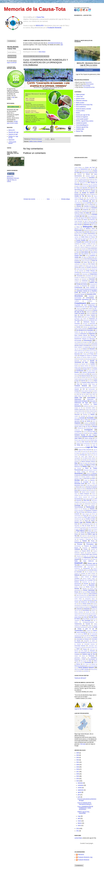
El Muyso (84, 353)
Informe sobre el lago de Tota (82, 426)
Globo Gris (78, 397)
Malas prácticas (92, 459)
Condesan (76, 280)
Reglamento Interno (86, 575)
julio (79, 794)
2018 (77, 769)
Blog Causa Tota (80, 232)
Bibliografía (87, 227)
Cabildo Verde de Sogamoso (80, 238)
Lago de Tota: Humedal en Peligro (83, 709)
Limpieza (89, 454)
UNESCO (93, 635)
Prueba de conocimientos (89, 556)
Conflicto (93, 280)
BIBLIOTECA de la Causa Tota (84, 104)
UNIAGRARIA (77, 637)
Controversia (92, 292)
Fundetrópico (87, 387)
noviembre (81, 785)
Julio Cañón (94, 441)
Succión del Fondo (90, 612)
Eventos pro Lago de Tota (83, 115)
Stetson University (78, 612)
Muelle (95, 485)
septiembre (81, 790)
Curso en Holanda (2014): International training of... (85, 803)
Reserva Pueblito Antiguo (89, 578)
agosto (80, 792)
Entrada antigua (65, 199)
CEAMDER (92, 255)
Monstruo (92, 480)
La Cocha (77, 445)
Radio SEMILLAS (88, 561)
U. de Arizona (77, 634)
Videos (95, 660)
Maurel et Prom (90, 465)
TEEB (85, 617)
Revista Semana (90, 586)
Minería (88, 473)
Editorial (85, 348)
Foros (95, 380)
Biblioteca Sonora (78, 228)
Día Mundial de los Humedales (84, 330)
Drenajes (85, 342)
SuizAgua (87, 613)
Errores (84, 360)
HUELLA (90, 416)
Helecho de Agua (80, 412)
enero (79, 825)
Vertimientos (91, 655)
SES (75, 603)
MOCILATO (40, 25)
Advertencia (82, 182)
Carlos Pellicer (79, 250)
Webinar (78, 664)
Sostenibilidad (85, 610)
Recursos (81, 570)
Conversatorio (77, 297)
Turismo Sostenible (81, 632)
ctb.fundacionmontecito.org (55, 43)
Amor (85, 197)
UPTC (78, 649)
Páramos (92, 508)
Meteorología (92, 471)
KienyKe (94, 443)
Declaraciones (86, 320)
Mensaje (79, 468)
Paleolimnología (90, 507)
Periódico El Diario (90, 518)
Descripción (88, 325)
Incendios (86, 423)
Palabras (93, 505)
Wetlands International (79, 666)
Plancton (90, 529)
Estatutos (95, 367)
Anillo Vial (76, 201)
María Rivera (92, 463)
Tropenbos (89, 627)
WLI (88, 666)
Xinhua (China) (94, 669)
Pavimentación (77, 515)
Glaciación (94, 392)
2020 (77, 764)
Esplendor (93, 365)
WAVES (95, 662)
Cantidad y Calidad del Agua (88, 243)
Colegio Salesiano (90, 270)
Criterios (78, 308)
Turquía (89, 632)
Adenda (90, 179)
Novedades (90, 498)
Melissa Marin (94, 466)
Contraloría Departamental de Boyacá (88, 289)
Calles (95, 238)
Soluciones (11, 139)
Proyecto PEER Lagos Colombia (89, 554)
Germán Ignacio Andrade (86, 390)
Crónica (84, 308)
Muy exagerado (83, 490)
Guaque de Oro (78, 407)
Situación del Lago (13, 132)
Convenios (91, 296)
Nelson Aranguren (84, 493)
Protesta (86, 549)
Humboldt (81, 418)
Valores (76, 652)
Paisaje (85, 505)
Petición (93, 520)
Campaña (78, 242)
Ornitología (77, 505)
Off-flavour (94, 502)
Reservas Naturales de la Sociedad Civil (84, 580)
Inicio (48, 199)
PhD (81, 524)
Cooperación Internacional (81, 299)
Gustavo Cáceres (78, 409)
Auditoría (93, 212)
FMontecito (33, 139)
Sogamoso (94, 607)
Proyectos (79, 556)
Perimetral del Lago (78, 518)
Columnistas (84, 274)
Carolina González (88, 250)
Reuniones (92, 585)
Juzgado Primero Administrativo (83, 443)
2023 (77, 757)
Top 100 (85, 618)
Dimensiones (77, 337)
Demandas (85, 323)
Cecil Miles (83, 257)
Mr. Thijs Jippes (89, 485)
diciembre (80, 783)
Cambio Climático (81, 240)
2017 (77, 771)
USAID (91, 649)
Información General (90, 424)
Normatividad (77, 498)
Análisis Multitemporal (90, 199)
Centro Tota (87, 262)
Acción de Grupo (88, 170)
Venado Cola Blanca (79, 655)
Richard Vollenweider (89, 590)
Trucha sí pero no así (86, 629)
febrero (80, 823)
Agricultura (85, 187)
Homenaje (83, 416)
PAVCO (93, 513)
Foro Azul (90, 380)
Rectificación (77, 568)
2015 (77, 776)
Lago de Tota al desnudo (85, 449)
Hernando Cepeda (91, 412)
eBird (89, 343)
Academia (80, 170)
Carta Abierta (84, 252)
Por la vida (86, 535)
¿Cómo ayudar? (78, 167)
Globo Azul (92, 395)
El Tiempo (91, 353)
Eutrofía (95, 369)
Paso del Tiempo (80, 512)
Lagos (90, 451)
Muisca (77, 487)
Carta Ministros (85, 253)
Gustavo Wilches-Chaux (79, 411)
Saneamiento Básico (90, 598)
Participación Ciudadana (91, 510)
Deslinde (78, 327)
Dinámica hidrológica (87, 337)
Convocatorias (90, 297)
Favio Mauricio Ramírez (84, 375)
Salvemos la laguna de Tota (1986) (81, 597)
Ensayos (94, 359)
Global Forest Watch (90, 394)
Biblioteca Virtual (90, 228)
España (76, 365)
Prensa (92, 540)
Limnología (82, 454)
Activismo (80, 174)
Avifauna (85, 219)
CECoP (90, 257)
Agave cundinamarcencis (81, 186)
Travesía (83, 625)
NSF (96, 498)
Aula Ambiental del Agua (79, 214)
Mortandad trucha (79, 483)
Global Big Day (79, 394)
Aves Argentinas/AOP (92, 216)
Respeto (93, 583)
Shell (79, 603)
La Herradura (87, 445)
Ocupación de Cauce (85, 502)
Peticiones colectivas (81, 100)
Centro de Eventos (85, 260)
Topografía (76, 620)
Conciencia (84, 279)
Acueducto (83, 177)
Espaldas (92, 364)
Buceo (85, 235)
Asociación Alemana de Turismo (81, 207)
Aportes (95, 202)
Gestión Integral (86, 392)
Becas (78, 226)
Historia (92, 414)
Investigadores (78, 431)
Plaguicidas (76, 525)
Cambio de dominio (92, 240)
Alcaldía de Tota (79, 196)
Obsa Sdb (86, 500)
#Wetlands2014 (84, 169)
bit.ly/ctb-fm (88, 82)
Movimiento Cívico (78, 485)
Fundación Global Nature (89, 384)
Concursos (92, 279)
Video (90, 660)
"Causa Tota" (79, 96)
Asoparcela (85, 209)
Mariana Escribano (79, 464)
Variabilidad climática (85, 652)
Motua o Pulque (91, 483)
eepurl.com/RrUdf (11, 62)
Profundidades (77, 546)
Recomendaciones (90, 565)
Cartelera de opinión (81, 123)
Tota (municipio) (86, 620)
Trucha (95, 627)
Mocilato (77, 480)
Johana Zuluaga (88, 438)
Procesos (79, 544)
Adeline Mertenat (83, 179)
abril (79, 818)
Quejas (93, 559)
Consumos (84, 285)
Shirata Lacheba (87, 603)
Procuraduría (89, 544)
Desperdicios (92, 327)
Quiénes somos (80, 98)
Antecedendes (77, 202)
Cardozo (78, 248)
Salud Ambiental (93, 593)
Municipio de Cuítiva (80, 488)
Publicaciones (87, 557)
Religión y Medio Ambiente (81, 576)
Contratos (84, 292)
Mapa (76, 463)
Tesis (89, 617)
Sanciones (93, 597)
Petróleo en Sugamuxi (82, 117)
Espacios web (84, 364)
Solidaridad (79, 608)
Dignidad (92, 335)
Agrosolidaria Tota (78, 189)
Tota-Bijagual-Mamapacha (88, 622)
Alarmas (86, 191)
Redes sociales (80, 102)
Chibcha (84, 264)
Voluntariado (87, 662)
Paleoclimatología (78, 507)
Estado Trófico (77, 367)
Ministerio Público (78, 478)
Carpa (95, 250)
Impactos (77, 423)
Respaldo (86, 583)
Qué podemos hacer (85, 559)
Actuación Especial (90, 175)
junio (79, 797)
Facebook (93, 374)
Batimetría (86, 224)
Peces (84, 515)
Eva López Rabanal (90, 370)
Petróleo (88, 522)
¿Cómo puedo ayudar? (12, 142)
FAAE (88, 374)
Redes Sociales (91, 573)
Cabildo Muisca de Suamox (88, 237)
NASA (94, 490)
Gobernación (90, 399)
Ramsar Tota (79, 131)
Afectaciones (85, 184)
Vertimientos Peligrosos (80, 657)
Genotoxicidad (91, 389)
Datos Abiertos (78, 316)
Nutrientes (78, 500)
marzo (80, 821)
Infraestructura (80, 428)
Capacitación (88, 245)
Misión (93, 478)
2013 (77, 781)
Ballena (80, 222)
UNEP (87, 635)
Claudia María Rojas (80, 269)
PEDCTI (90, 515)
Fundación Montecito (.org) (85, 857)
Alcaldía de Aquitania (88, 192)
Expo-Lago (76, 374)
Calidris (31, 141)
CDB (87, 255)
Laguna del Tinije (85, 453)
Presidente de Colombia (91, 542)
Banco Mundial (78, 224)
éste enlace (42, 51)
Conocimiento (84, 282)
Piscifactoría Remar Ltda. (89, 524)
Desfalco (95, 325)
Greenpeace (85, 406)
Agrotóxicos (88, 189)
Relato (94, 575)
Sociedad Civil (92, 605)
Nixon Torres (83, 495)
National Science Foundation (88, 492)
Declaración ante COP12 (80, 318)
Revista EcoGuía (78, 586)
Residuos (76, 581)
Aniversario (85, 201)
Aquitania (78, 204)
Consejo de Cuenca (81, 284)
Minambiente (78, 473)
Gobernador (92, 401)
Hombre (76, 416)
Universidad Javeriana (89, 644)
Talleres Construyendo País (80, 615)
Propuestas (84, 547)
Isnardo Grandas (78, 433)
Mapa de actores (84, 463)
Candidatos (76, 243)
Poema (82, 532)
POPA (81, 535)
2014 (77, 778)
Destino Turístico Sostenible (80, 328)
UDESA (85, 634)
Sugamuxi (76, 613)
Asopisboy (93, 209)
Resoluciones (77, 583)
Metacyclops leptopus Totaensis (90, 470)
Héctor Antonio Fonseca (92, 411)
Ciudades (83, 267)
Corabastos (89, 301)
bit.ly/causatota (90, 84)
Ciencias (76, 267)
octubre (80, 787)
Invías (85, 431)
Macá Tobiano (77, 459)
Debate (93, 316)
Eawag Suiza (83, 343)
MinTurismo (87, 478)
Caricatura (84, 248)
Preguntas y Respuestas (85, 539)
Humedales (90, 418)
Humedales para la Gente (81, 419)
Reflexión (77, 575)
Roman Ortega (77, 593)
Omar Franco (79, 503)
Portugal (93, 535)
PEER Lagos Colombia (89, 517)
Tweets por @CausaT (80, 678)
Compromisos (93, 274)
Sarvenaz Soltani (78, 600)
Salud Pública (91, 595)
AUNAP (88, 214)
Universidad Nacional (79, 645)
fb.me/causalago (86, 85)
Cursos (35, 141)
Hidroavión (77, 414)
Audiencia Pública (78, 212)
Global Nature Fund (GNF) (80, 395)
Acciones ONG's (80, 110)
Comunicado (80, 275)
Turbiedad (88, 630)
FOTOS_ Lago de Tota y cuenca (84, 121)
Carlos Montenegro (92, 248)
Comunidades (88, 275)
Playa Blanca (80, 531)
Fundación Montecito (54, 27)
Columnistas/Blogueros (82, 125)
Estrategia (78, 369)
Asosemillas (77, 211)
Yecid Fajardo (79, 671)
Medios (78, 112)
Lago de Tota (91, 447)
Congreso (76, 282)
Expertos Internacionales (89, 372)
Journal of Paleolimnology (91, 440)
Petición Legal (78, 522)
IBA (83, 421)
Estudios (85, 369)
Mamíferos (76, 461)
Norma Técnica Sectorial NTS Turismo (84, 497)
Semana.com (84, 602)
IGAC (94, 421)
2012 (77, 828)
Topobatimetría (92, 618)
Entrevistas (76, 360)
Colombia (76, 272)
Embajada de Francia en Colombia (88, 355)
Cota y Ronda (93, 306)
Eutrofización (79, 370)
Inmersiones (88, 428)
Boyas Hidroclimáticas (89, 233)
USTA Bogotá (84, 650)
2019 (77, 767)
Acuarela (76, 177)
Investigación (88, 430)
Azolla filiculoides (78, 221)
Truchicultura (78, 630)
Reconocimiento (78, 566)
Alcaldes (76, 192)
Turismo (95, 630)
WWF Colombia (85, 669)
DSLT (90, 342)
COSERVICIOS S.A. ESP (80, 306)
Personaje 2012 (78, 520)
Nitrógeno (76, 495)
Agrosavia (92, 187)
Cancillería (86, 242)
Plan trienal (83, 529)
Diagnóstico (92, 333)
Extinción (83, 374)
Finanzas (84, 377)
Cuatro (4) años (87, 310)
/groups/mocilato (90, 87)
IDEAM (88, 421)
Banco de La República (89, 222)
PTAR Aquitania (77, 557)
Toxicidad (88, 623)
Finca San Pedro (91, 377)
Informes (94, 426)
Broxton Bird (77, 235)
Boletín (88, 232)
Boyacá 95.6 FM (78, 233)
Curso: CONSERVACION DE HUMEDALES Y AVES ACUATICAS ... (85, 808)
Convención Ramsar (79, 294)
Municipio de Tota (91, 488)
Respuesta (77, 585)
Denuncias (92, 323)
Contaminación (78, 287)
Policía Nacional (91, 532)
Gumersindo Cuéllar (90, 407)
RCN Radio (82, 565)
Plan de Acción (86, 525)
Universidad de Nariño (89, 640)
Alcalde (93, 191)
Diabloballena (83, 333)
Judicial (77, 441)
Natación (76, 492)
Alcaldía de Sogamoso (91, 194)
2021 (77, 762)
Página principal (80, 94)
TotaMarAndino (78, 623)
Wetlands (93, 664)
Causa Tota (40, 17)
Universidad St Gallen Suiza (91, 647)
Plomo (89, 530)
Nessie (93, 493)
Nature (75, 493)
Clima (88, 269)
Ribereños (84, 588)
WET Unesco (86, 664)
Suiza (81, 613)
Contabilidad (92, 285)
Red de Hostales (89, 571)
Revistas (76, 588)
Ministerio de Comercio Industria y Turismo (84, 476)
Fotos (78, 384)
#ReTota (76, 169)
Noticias (84, 498)
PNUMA (95, 530)
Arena (91, 204)
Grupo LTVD (93, 406)
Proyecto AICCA (86, 551)
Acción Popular (85, 172)
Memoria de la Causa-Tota (35, 9)
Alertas (89, 196)
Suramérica (93, 613)
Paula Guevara (85, 513)
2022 (77, 760)
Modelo (85, 480)
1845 (91, 169)
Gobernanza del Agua (81, 402)
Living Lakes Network (86, 456)
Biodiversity (86, 230)
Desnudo (85, 327)
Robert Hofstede (91, 592)
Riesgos (76, 592)
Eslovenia (76, 364)
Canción (93, 242)
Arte (96, 204)
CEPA (93, 262)
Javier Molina (78, 438)
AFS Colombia (94, 184)
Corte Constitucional (89, 305)
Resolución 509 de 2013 (88, 581)
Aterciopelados (92, 211)
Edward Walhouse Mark (79, 350)
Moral (93, 482)
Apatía (83, 202)
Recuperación (86, 568)
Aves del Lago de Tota (81, 217)
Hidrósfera (85, 414)
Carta (77, 252)
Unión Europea (87, 637)
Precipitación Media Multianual (81, 537)
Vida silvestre (84, 660)
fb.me (85, 87)
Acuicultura (92, 177)
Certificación (77, 264)
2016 (77, 774)
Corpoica (93, 303)
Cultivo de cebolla (79, 313)
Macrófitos (84, 459)
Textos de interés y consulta (83, 108)
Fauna (75, 375)
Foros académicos (81, 106)
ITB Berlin (85, 433)
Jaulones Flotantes (88, 436)
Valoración (92, 650)
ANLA (93, 201)
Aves (83, 216)
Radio (76, 561)
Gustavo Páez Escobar (90, 409)
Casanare (93, 253)
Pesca (86, 520)
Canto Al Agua (78, 245)
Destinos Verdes (92, 328)
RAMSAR (78, 563)
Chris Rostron (91, 264)
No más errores (91, 495)
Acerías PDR (94, 172)
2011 (77, 831)
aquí (61, 44)
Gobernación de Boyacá (80, 401)
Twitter (94, 632)
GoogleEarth (86, 404)
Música (76, 490)
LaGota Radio (78, 838)
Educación (92, 349)
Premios (84, 541)
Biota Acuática (94, 230)
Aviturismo (92, 219)
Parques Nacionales (78, 510)
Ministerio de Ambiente (89, 475)
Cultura (88, 313)
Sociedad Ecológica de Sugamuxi (81, 607)
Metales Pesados (81, 471)
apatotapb (89, 202)
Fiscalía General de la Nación (81, 379)
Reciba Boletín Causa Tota (12, 47)
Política (76, 534)
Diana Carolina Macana (80, 335)
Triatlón (89, 625)
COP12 (93, 299)
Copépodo (76, 301)
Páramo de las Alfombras (80, 508)
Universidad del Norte (79, 642)
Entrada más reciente (29, 199)
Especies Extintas (84, 365)
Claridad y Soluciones (91, 267)
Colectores (81, 270)
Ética (90, 369)
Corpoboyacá (80, 303)
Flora (91, 379)
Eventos (76, 372)
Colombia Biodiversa (85, 272)
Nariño (89, 490)
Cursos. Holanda (90, 315)
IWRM (90, 433)
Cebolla (76, 257)
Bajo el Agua (88, 221)
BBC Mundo (94, 224)
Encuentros (81, 359)
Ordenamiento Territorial (90, 503)
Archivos (86, 204)
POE (77, 532)
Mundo (82, 487)
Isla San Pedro (91, 431)
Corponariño (77, 305)
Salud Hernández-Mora (81, 595)
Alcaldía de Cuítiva (79, 194)
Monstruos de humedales (81, 482)
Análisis (82, 199)
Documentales (77, 340)
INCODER (92, 423)
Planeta (95, 529)
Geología (76, 390)
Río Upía (83, 592)
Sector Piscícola (88, 600)
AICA (80, 191)
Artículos (78, 206)
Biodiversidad (78, 230)
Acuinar (76, 179)
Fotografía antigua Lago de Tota (89, 382)
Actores (88, 174)
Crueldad (90, 308)
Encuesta (88, 359)
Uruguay (85, 649)
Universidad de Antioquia (82, 639)
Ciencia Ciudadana (78, 265)
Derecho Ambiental (78, 325)
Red (87, 570)
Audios (87, 213)
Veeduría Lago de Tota (82, 127)
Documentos (88, 340)
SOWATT (93, 610)
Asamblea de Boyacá (89, 206)
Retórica (84, 585)
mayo (79, 816)
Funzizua (94, 387)
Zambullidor (86, 671)
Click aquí (82, 744)
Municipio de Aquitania (91, 487)
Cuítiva (93, 311)
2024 (77, 755)
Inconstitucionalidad (78, 424)
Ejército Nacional (89, 352)
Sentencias (92, 602)
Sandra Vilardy (78, 598)
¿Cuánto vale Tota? (90, 167)
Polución (83, 534)
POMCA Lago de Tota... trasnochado (84, 812)
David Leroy (87, 316)
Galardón (76, 389)
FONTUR (83, 380)
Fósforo (78, 382)
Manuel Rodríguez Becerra (88, 461)
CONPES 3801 (80, 129)
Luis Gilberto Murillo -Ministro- (89, 458)
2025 (77, 753)
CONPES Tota (93, 282)
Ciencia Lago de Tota (90, 265)
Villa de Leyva (79, 662)
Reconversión (91, 566)
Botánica (93, 232)
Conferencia (85, 280)
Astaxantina (84, 211)
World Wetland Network (86, 667)
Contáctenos (11, 41)
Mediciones (77, 466)
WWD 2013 (76, 669)
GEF (84, 389)
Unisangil (39, 141)
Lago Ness (85, 451)
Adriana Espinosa (83, 181)
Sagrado (85, 593)
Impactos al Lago (13, 134)
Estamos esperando (87, 367)
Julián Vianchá (85, 441)
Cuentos (88, 311)
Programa (86, 546)
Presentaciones (78, 542)
